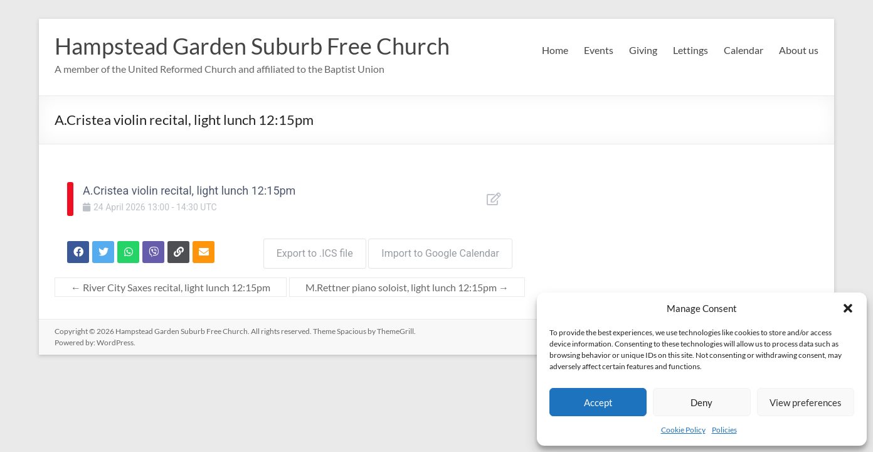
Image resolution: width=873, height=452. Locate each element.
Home (555, 50)
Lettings (690, 50)
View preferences (806, 402)
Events (598, 50)
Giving (643, 50)
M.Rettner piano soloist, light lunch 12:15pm (407, 283)
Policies (724, 429)
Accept (598, 402)
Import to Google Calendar (440, 250)
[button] (848, 308)
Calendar (743, 50)
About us (798, 50)
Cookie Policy (683, 429)
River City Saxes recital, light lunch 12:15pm (170, 283)
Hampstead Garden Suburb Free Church (252, 46)
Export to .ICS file (310, 250)
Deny (701, 402)
